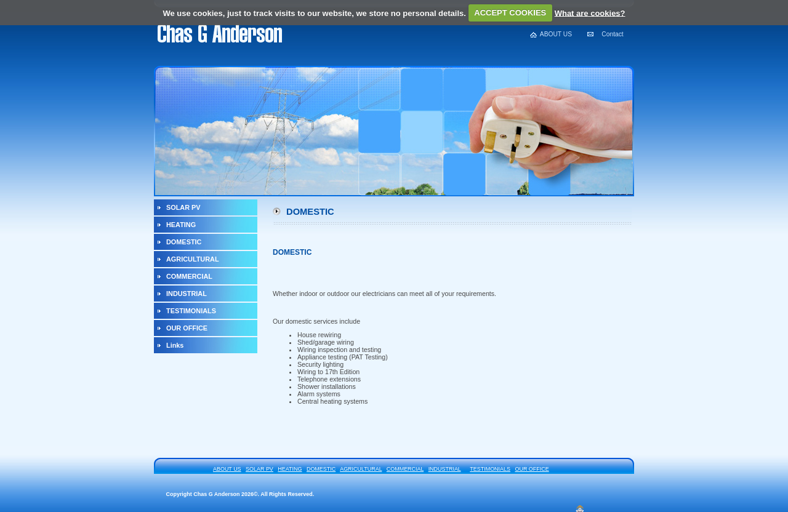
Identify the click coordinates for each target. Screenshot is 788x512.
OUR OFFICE (186, 328)
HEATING (181, 224)
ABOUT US (556, 34)
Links (174, 345)
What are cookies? (590, 12)
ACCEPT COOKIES (510, 12)
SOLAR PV (183, 207)
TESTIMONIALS (191, 310)
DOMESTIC (183, 242)
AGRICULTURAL (192, 259)
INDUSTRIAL (186, 293)
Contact (612, 34)
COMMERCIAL (189, 276)
